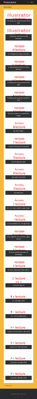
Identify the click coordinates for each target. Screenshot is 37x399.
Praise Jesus (10, 2)
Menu (31, 2)
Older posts (8, 385)
